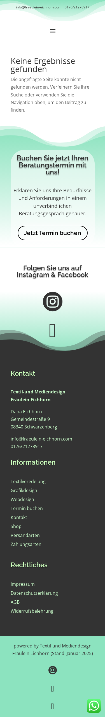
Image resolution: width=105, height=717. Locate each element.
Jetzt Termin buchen (52, 232)
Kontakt (19, 517)
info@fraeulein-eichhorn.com (38, 7)
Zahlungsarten (26, 544)
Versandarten (25, 535)
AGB (15, 602)
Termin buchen (27, 508)
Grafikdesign (24, 490)
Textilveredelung (28, 481)
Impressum (23, 584)
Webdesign (22, 499)
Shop (16, 526)
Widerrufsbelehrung (32, 611)
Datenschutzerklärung (34, 593)
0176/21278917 (77, 7)
